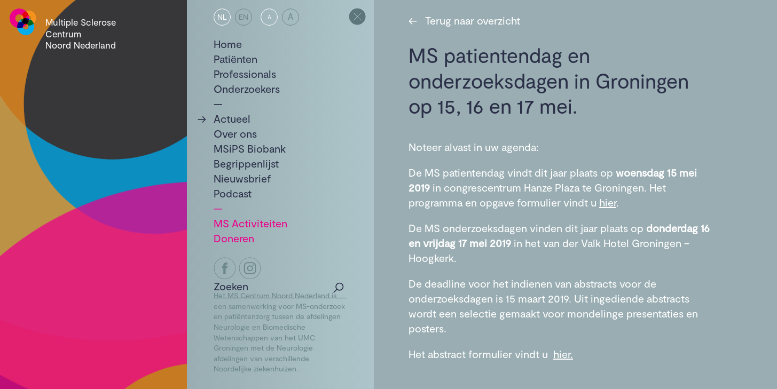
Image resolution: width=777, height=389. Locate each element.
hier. (563, 353)
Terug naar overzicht (464, 20)
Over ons (235, 133)
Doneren (234, 238)
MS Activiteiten (250, 223)
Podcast (233, 193)
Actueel (232, 118)
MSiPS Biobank (250, 148)
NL (222, 16)
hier (607, 202)
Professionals (245, 73)
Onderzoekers (247, 88)
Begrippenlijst (246, 163)
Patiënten (235, 58)
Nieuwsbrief (242, 178)
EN (243, 16)
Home (228, 43)
